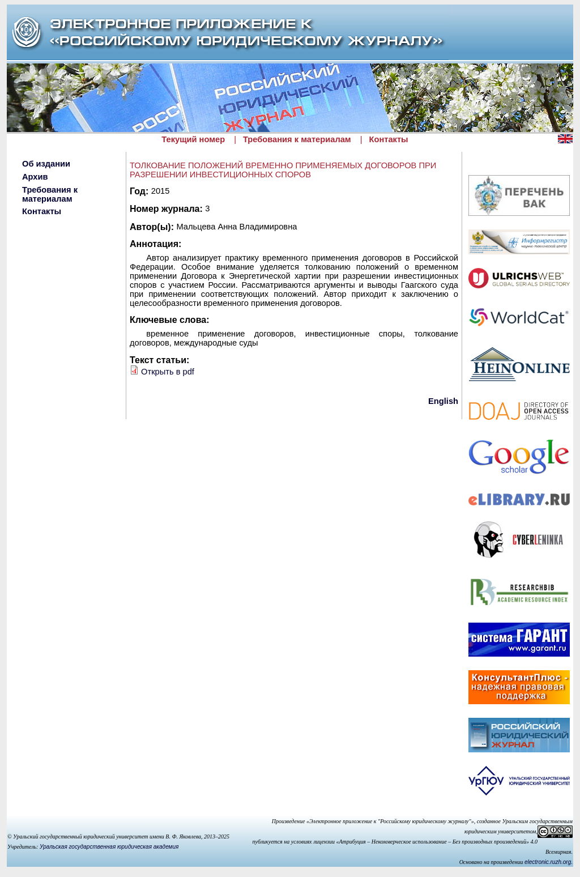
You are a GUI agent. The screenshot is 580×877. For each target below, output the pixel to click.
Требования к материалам (297, 139)
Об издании (46, 163)
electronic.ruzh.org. (548, 862)
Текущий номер (193, 139)
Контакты (388, 139)
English (443, 401)
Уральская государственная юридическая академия (109, 847)
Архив (35, 176)
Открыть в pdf (167, 371)
